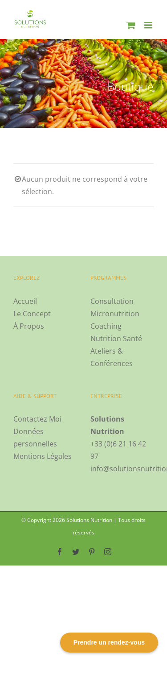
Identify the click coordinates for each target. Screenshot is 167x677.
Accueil (25, 301)
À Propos (28, 326)
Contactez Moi (37, 419)
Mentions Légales (42, 456)
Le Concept (32, 314)
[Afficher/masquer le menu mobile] (149, 25)
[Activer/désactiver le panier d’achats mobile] (130, 25)
